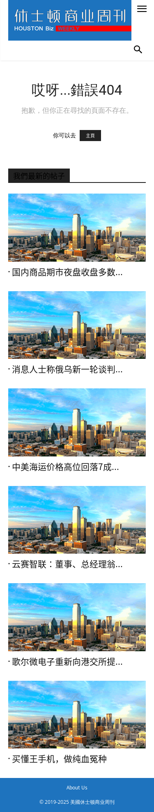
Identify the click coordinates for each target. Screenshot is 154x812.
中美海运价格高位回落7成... (65, 467)
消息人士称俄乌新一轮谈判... (67, 369)
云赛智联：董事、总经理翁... (67, 564)
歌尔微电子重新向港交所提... (67, 661)
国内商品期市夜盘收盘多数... (67, 272)
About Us (77, 787)
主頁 (90, 135)
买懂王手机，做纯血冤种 (59, 759)
